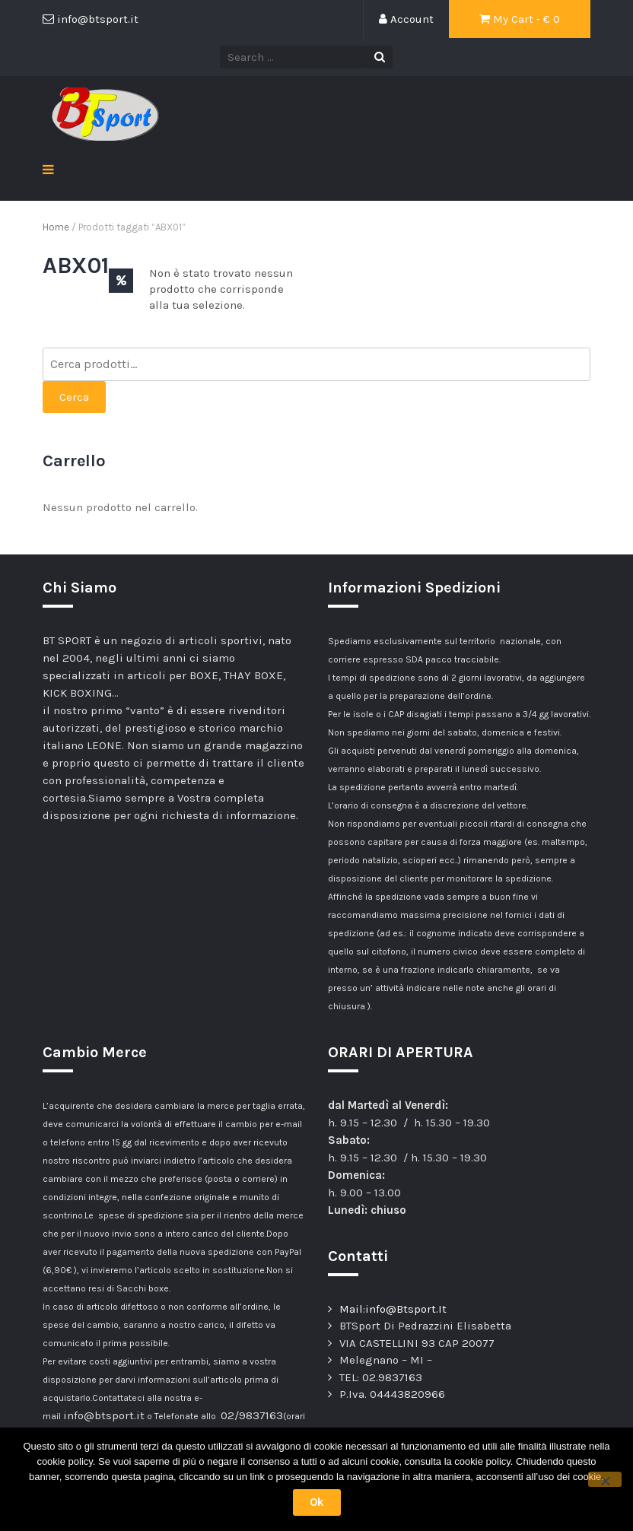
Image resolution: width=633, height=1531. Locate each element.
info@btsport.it (104, 1415)
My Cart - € (519, 19)
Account (406, 19)
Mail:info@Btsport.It (393, 1309)
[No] (605, 1479)
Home (56, 227)
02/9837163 (252, 1415)
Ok (317, 1502)
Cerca (74, 397)
